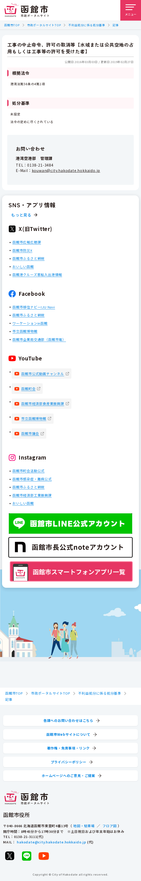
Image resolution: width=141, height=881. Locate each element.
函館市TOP (12, 25)
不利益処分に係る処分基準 (86, 25)
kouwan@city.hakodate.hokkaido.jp (66, 170)
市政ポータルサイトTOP (44, 25)
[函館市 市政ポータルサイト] (26, 10)
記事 (116, 25)
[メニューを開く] (130, 10)
